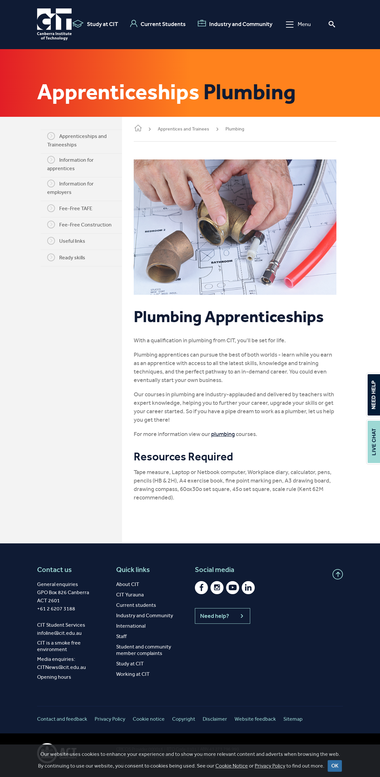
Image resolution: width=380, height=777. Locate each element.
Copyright (183, 717)
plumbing (226, 432)
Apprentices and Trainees (186, 129)
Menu (298, 24)
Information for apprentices (71, 163)
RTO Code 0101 (182, 747)
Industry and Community (235, 24)
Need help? (222, 614)
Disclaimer (215, 717)
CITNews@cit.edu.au (61, 665)
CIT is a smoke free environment (59, 644)
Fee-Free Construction (80, 224)
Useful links (67, 241)
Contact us (54, 568)
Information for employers (71, 187)
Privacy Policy (110, 717)
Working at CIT (133, 672)
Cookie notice (149, 717)
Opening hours (54, 675)
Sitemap (293, 717)
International (130, 624)
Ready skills (67, 257)
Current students (136, 603)
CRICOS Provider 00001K (139, 747)
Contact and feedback (62, 717)
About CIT (127, 582)
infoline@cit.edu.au (59, 631)
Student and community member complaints (143, 648)
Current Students (158, 24)
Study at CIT (95, 24)
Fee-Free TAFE (71, 208)
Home (140, 128)
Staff (121, 635)
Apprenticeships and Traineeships (78, 140)
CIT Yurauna (130, 593)
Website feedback (255, 717)
